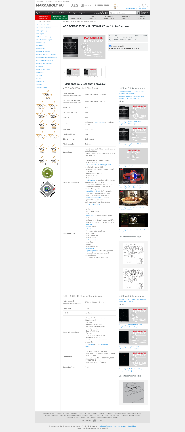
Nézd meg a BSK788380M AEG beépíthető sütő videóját (130, 123)
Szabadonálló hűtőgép (95, 417)
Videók (100, 420)
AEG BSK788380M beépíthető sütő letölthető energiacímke (131, 92)
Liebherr (59, 413)
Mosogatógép (92, 413)
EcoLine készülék (93, 204)
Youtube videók (94, 420)
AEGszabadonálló (76, 17)
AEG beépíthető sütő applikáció (98, 165)
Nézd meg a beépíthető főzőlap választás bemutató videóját (130, 348)
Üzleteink (47, 13)
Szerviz (54, 13)
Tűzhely (101, 413)
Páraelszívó (137, 413)
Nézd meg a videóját (126, 166)
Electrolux (50, 413)
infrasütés (89, 229)
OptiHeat (90, 344)
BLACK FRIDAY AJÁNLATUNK (43, 17)
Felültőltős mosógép (112, 415)
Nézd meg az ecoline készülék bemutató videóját (133, 231)
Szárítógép (82, 413)
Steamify (90, 224)
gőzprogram (91, 251)
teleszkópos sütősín (93, 197)
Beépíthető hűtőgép (111, 417)
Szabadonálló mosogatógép (76, 417)
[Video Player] (84, 47)
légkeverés (90, 216)
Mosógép (74, 413)
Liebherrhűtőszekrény (142, 17)
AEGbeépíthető (93, 17)
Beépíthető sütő (111, 413)
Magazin (82, 13)
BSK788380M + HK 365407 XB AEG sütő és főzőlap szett (53, 1)
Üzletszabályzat (71, 13)
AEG (44, 413)
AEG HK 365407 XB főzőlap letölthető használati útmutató (132, 300)
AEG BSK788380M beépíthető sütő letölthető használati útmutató (131, 97)
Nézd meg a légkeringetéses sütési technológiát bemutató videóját (131, 187)
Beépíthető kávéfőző (80, 415)
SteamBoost (99, 122)
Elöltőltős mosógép (96, 415)
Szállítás (62, 13)
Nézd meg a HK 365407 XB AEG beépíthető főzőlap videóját (130, 326)
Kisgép (69, 415)
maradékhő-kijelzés (93, 191)
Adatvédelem (86, 420)
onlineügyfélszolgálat (99, 12)
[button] (84, 46)
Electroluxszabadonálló (109, 17)
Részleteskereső (144, 12)
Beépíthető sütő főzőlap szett (127, 38)
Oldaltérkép (132, 426)
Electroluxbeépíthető (126, 17)
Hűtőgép (66, 413)
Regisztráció (143, 8)
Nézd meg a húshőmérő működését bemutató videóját (131, 209)
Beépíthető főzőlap (125, 413)
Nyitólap (39, 13)
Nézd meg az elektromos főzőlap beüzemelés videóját (130, 370)
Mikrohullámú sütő (51, 415)
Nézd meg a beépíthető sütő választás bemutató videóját (132, 145)
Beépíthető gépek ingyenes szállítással (59, 17)
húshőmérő (90, 180)
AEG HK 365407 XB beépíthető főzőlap (82, 296)
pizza (88, 227)
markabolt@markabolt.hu (107, 426)
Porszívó (62, 415)
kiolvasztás (90, 248)
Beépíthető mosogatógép (130, 415)
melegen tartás (91, 240)
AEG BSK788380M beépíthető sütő (80, 88)
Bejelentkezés (131, 8)
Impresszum (122, 426)
